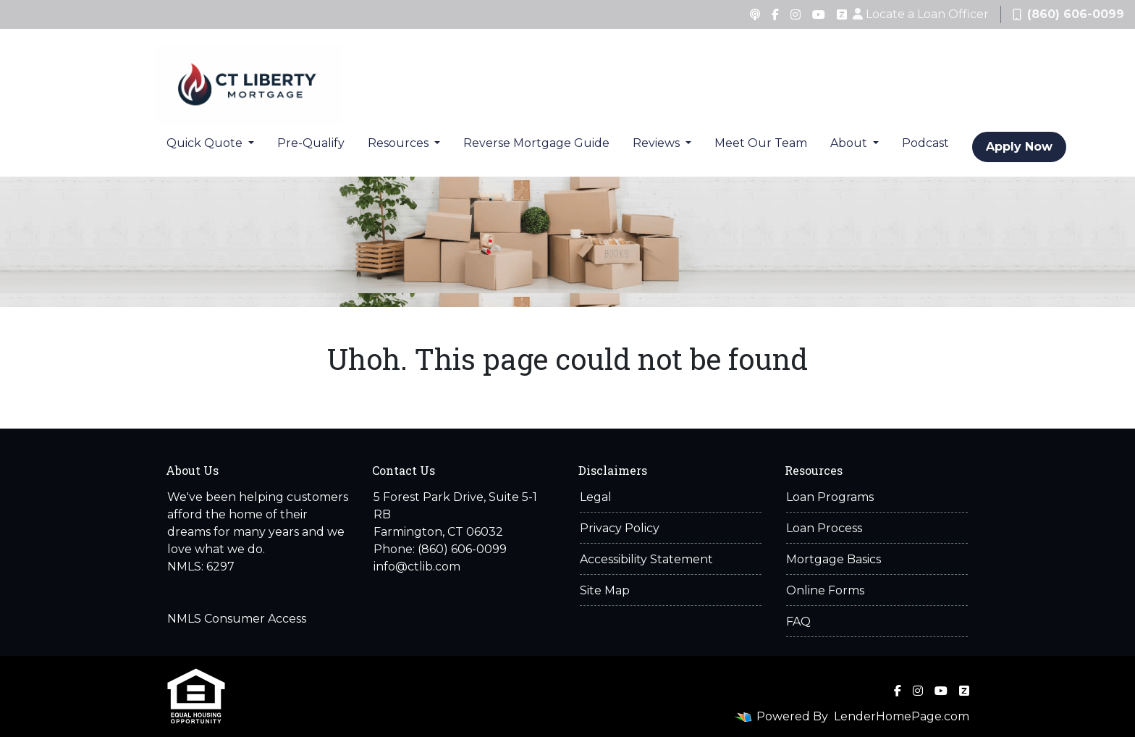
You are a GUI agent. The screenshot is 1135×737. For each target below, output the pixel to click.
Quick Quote (205, 143)
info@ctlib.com (417, 566)
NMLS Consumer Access (236, 619)
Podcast (925, 143)
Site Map (605, 590)
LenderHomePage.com (901, 716)
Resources (399, 143)
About (850, 143)
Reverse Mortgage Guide (536, 143)
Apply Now (1019, 146)
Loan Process (824, 528)
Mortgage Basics (833, 559)
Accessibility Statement (646, 559)
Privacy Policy (619, 528)
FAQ (798, 621)
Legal (596, 497)
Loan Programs (830, 497)
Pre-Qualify (311, 143)
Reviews (658, 143)
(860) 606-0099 (1068, 14)
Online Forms (825, 590)
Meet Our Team (760, 143)
